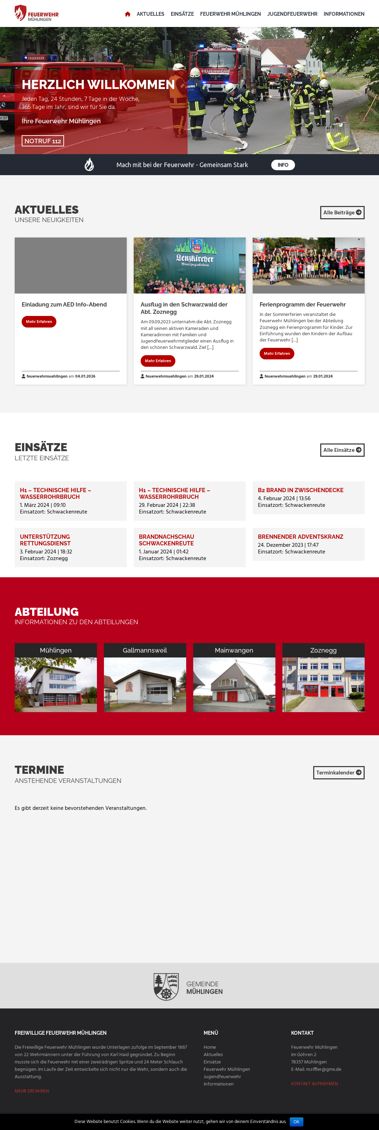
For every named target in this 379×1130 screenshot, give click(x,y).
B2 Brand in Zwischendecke (301, 490)
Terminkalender (339, 773)
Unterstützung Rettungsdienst (45, 540)
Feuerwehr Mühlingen (230, 14)
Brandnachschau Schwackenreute (166, 540)
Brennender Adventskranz (300, 536)
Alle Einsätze (342, 450)
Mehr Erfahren (39, 321)
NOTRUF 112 (42, 141)
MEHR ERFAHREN (32, 1091)
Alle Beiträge (342, 213)
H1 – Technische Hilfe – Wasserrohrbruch (55, 493)
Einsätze (182, 14)
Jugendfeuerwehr (292, 14)
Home (210, 1047)
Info (283, 165)
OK (297, 1121)
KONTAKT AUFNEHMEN (314, 1084)
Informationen (344, 14)
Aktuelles (150, 14)
